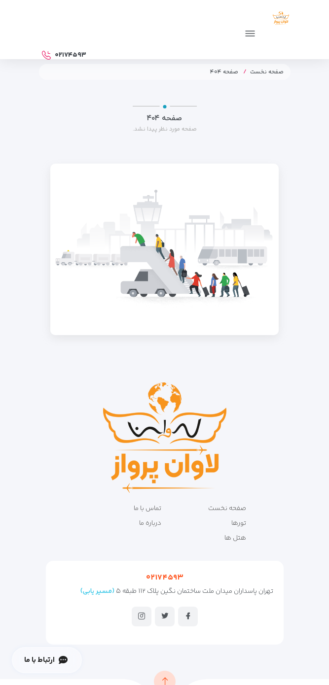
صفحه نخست (267, 72)
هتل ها (235, 538)
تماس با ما (147, 508)
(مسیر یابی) (97, 591)
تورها (238, 523)
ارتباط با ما (46, 660)
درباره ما (150, 523)
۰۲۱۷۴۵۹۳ (164, 578)
